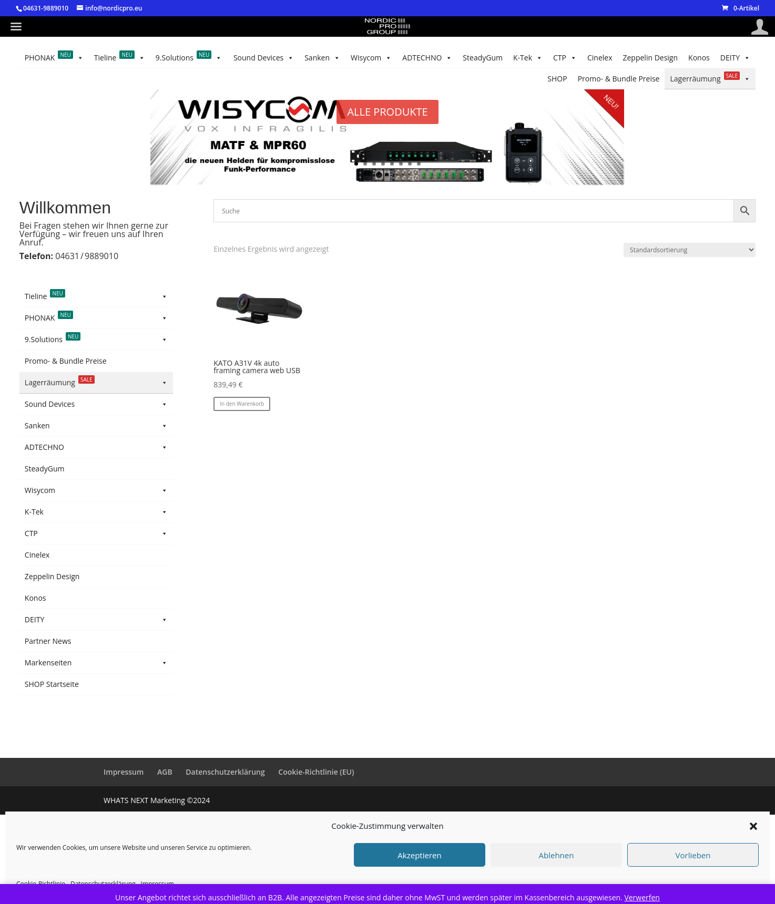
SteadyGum (288, 58)
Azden (35, 421)
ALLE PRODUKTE (387, 112)
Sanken (448, 57)
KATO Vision (45, 458)
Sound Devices (506, 57)
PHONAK (54, 78)
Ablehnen (556, 855)
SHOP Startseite (52, 776)
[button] (753, 826)
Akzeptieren (419, 855)
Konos (71, 58)
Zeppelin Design (120, 58)
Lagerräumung (587, 57)
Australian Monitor (57, 403)
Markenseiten (96, 754)
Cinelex (170, 58)
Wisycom (399, 57)
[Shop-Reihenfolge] (690, 250)
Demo (35, 476)
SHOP (740, 58)
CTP (205, 57)
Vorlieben (693, 855)
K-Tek (242, 57)
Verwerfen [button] (642, 897)
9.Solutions (189, 78)
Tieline (119, 78)
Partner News (48, 733)
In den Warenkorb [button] (242, 403)
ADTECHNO (343, 57)
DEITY (735, 78)
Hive (32, 440)
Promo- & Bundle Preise (679, 58)
